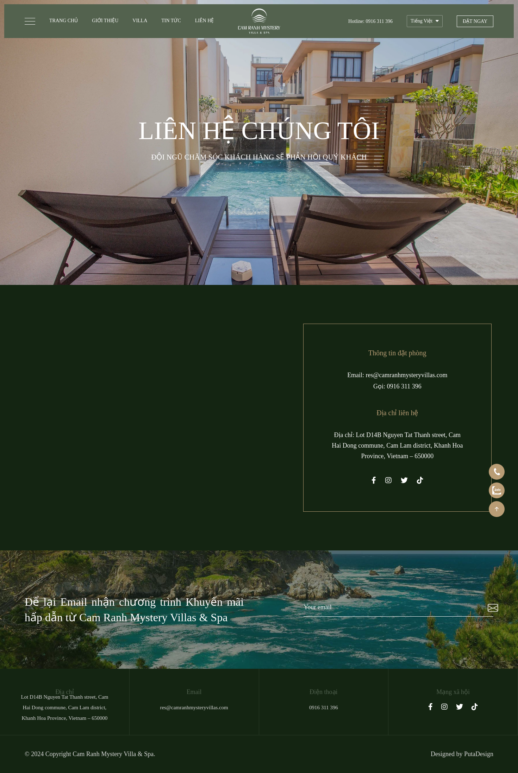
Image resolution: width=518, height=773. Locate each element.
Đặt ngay (475, 21)
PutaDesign (478, 754)
